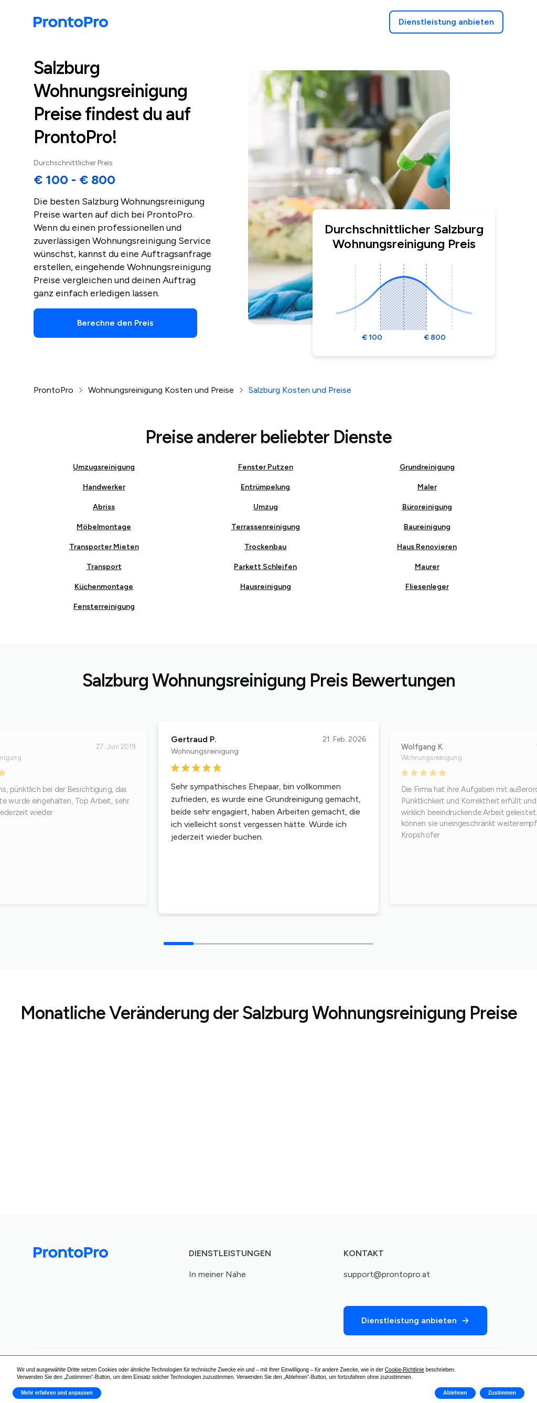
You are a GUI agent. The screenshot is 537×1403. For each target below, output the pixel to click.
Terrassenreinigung (265, 526)
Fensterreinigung (104, 606)
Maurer (427, 566)
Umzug (265, 506)
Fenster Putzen (265, 467)
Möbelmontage (104, 526)
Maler (427, 487)
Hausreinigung (265, 586)
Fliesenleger (427, 586)
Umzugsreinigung (104, 467)
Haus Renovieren (427, 546)
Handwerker (104, 487)
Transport (104, 566)
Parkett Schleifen (265, 566)
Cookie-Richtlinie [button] (404, 1370)
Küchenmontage (103, 586)
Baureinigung (427, 526)
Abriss (104, 506)
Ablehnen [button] (455, 1393)
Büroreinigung (427, 506)
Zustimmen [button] (502, 1393)
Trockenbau (265, 546)
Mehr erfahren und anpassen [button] (57, 1393)
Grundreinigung (427, 467)
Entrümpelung (265, 487)
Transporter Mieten (104, 546)
